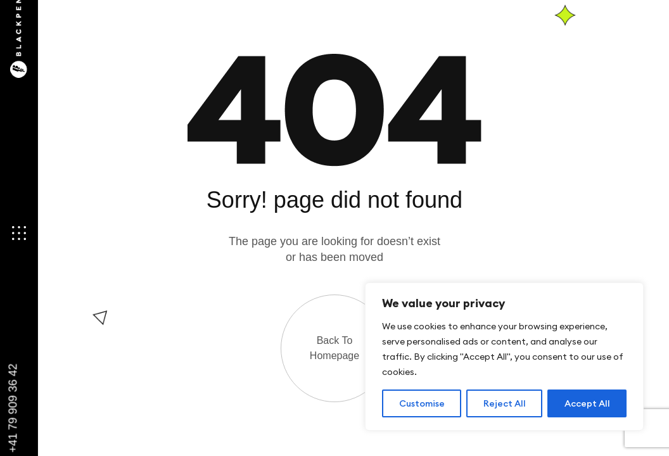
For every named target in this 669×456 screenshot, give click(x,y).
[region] (504, 356)
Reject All (504, 403)
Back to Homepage (334, 348)
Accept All (587, 403)
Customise (422, 403)
